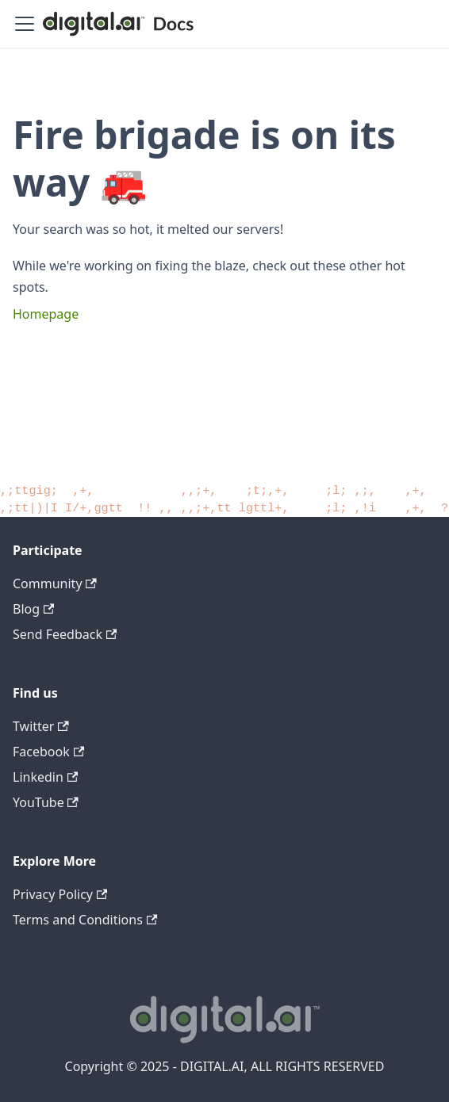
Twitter (41, 726)
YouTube (46, 802)
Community (55, 583)
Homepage (46, 314)
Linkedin (45, 777)
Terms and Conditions (85, 919)
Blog (33, 609)
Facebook (48, 751)
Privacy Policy (60, 894)
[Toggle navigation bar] (24, 24)
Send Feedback (65, 634)
